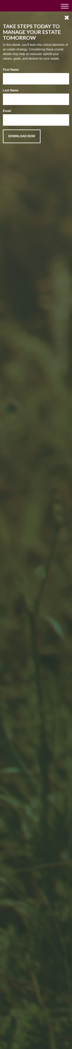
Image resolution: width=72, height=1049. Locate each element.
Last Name (10, 90)
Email (7, 110)
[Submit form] (22, 136)
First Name (11, 69)
